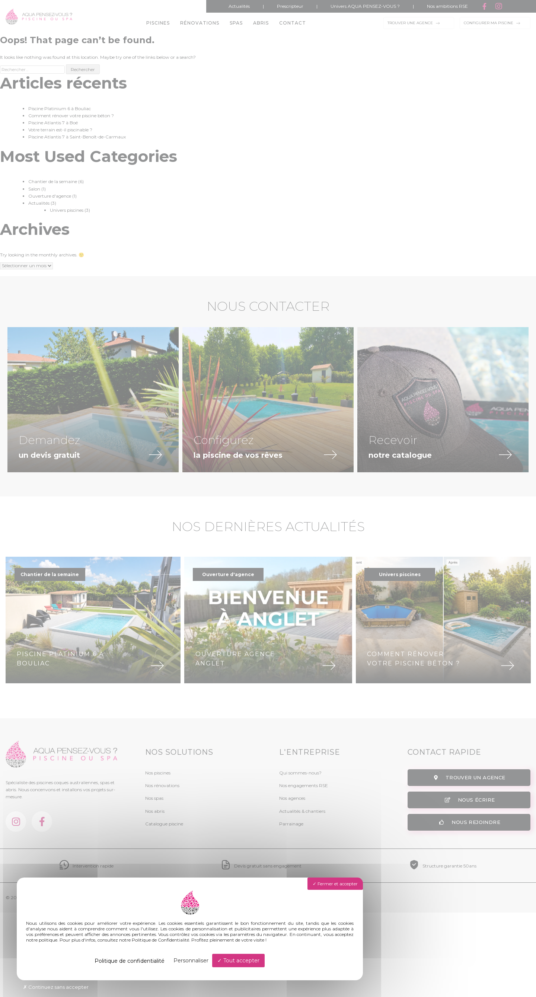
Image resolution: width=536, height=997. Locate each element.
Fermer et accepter (335, 883)
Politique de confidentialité (130, 961)
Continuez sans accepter (56, 987)
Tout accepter (238, 960)
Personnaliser (190, 960)
